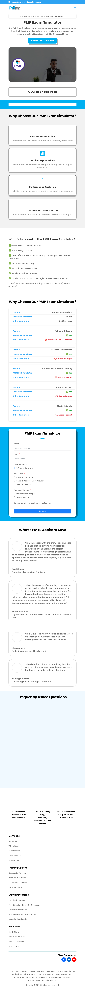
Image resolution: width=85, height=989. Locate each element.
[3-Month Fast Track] (14, 477)
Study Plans (14, 932)
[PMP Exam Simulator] (14, 468)
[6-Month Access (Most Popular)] (14, 480)
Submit (42, 511)
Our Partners (14, 850)
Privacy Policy (15, 855)
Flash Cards (14, 946)
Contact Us (14, 860)
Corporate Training (17, 873)
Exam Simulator (21, 464)
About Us (13, 841)
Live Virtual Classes (17, 878)
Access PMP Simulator (42, 40)
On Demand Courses (18, 882)
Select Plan (18, 474)
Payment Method (21, 490)
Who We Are (14, 846)
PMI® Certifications (17, 900)
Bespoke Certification (18, 919)
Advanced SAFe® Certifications (22, 914)
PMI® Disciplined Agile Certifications (24, 905)
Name (16, 444)
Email (16, 454)
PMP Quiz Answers (16, 941)
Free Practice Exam (17, 937)
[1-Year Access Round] (14, 484)
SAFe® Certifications (18, 909)
